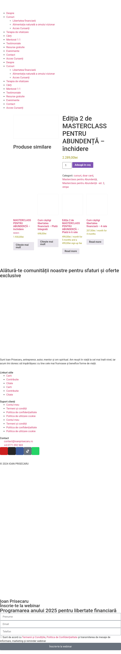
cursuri (77, 175)
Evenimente (12, 51)
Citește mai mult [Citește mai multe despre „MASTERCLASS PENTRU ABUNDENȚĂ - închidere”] (22, 246)
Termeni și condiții (16, 408)
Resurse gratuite (15, 47)
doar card (88, 175)
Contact (10, 54)
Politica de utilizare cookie (21, 416)
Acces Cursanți (21, 28)
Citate (9, 383)
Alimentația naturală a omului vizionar (34, 24)
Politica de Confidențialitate (62, 637)
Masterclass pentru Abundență (79, 179)
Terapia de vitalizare (17, 32)
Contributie (12, 379)
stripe (65, 186)
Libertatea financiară (24, 20)
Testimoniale (13, 43)
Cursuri (10, 16)
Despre (10, 13)
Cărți (9, 35)
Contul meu (12, 404)
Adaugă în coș (83, 164)
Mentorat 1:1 (13, 39)
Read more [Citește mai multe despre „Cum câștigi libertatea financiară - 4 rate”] (95, 241)
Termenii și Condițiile (34, 637)
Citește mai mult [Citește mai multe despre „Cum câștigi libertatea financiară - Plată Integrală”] (46, 243)
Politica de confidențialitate (21, 412)
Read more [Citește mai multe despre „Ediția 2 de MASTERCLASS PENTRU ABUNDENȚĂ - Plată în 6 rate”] (71, 251)
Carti (9, 375)
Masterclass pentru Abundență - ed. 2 (83, 183)
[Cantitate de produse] (67, 165)
